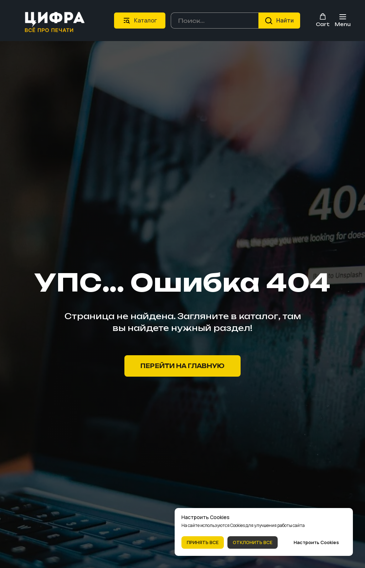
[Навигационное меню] (343, 20)
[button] (323, 20)
